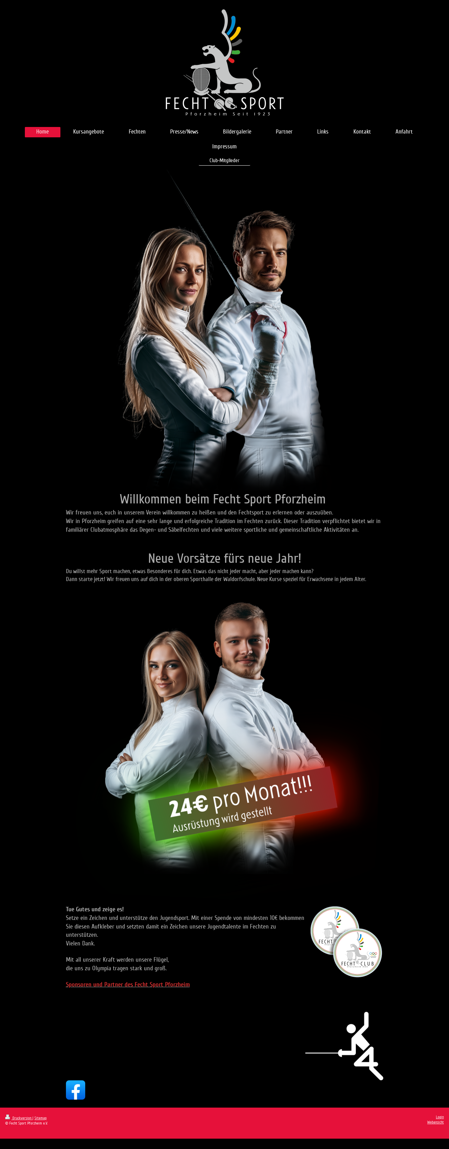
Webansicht (435, 1122)
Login (440, 1117)
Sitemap (41, 1118)
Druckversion (18, 1118)
